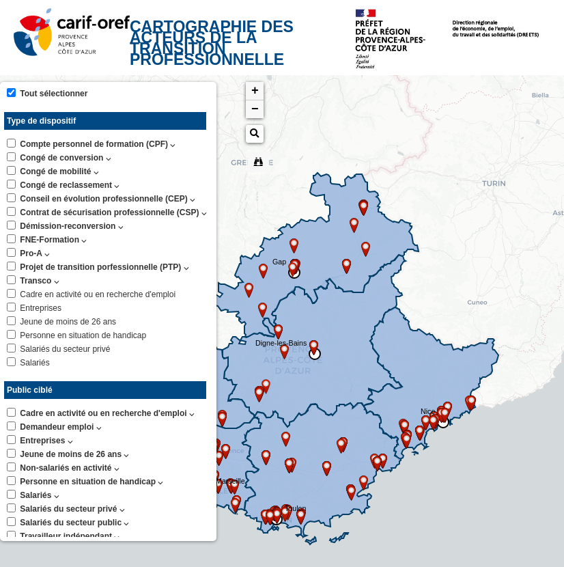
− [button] (255, 109)
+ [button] (255, 91)
